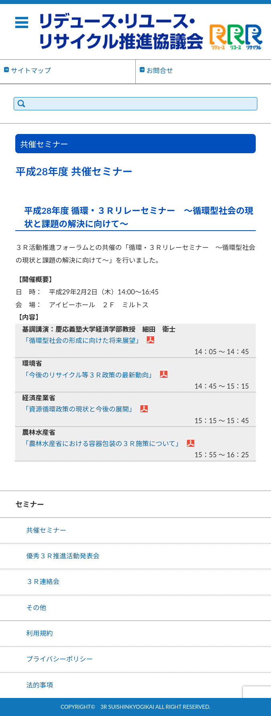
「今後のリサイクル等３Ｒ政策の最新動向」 (88, 375)
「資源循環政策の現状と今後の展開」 (79, 409)
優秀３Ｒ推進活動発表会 (63, 556)
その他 (36, 608)
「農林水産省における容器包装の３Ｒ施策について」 (102, 444)
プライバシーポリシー (59, 659)
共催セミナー (46, 530)
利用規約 (39, 633)
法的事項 (39, 685)
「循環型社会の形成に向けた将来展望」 (82, 341)
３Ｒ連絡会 (42, 582)
